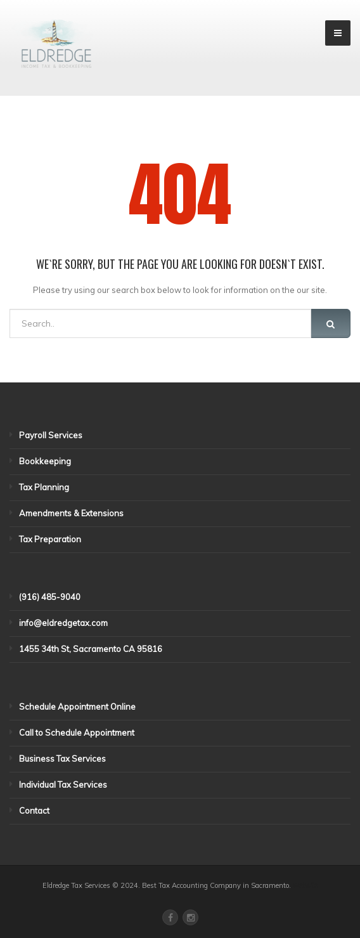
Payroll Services (50, 435)
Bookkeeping (45, 461)
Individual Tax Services (63, 784)
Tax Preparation (50, 539)
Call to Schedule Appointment (76, 732)
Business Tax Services (62, 758)
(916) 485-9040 (49, 597)
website (305, 885)
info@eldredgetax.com (63, 623)
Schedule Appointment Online (77, 706)
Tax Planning (44, 487)
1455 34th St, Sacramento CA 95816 (90, 649)
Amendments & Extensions (71, 513)
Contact (34, 810)
